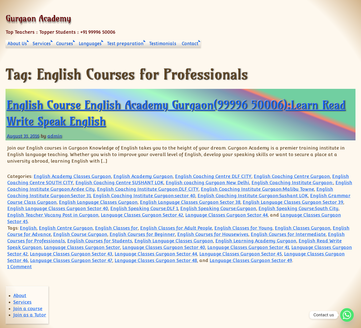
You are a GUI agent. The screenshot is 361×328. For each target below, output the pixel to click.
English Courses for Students (99, 240)
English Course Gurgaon (80, 234)
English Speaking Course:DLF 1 (144, 208)
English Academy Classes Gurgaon (72, 176)
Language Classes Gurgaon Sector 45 (240, 253)
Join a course (27, 308)
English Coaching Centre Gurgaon (292, 176)
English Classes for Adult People (176, 228)
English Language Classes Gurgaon (98, 202)
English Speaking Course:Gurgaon (218, 208)
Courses (64, 43)
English (28, 228)
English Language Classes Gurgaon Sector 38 (190, 202)
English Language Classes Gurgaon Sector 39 (293, 202)
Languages (90, 43)
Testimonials (162, 43)
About (19, 295)
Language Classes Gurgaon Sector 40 (163, 247)
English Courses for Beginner (142, 234)
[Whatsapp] (347, 315)
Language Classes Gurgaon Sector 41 (248, 247)
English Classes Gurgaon (302, 228)
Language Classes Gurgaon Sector (82, 247)
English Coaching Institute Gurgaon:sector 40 (144, 195)
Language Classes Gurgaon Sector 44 (226, 215)
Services (42, 43)
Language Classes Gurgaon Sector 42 (142, 215)
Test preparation (125, 43)
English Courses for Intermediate (288, 234)
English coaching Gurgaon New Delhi (207, 182)
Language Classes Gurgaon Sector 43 (71, 253)
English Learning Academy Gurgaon (255, 240)
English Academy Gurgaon (143, 176)
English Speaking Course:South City (298, 208)
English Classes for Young (243, 228)
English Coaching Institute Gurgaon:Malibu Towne (257, 189)
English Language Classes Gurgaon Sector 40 (57, 208)
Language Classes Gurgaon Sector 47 (71, 260)
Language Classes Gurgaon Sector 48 (156, 260)
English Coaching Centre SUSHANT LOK (119, 182)
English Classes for (116, 228)
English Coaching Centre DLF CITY (213, 176)
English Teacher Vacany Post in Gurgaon (53, 215)
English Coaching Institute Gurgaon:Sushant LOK (253, 195)
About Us (17, 43)
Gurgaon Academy (38, 18)
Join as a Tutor (29, 314)
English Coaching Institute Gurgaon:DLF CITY (148, 189)
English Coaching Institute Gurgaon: (292, 182)
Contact (190, 43)
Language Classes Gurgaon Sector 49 (251, 260)
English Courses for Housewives (212, 234)
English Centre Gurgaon (66, 228)
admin (54, 136)
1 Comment (19, 266)
